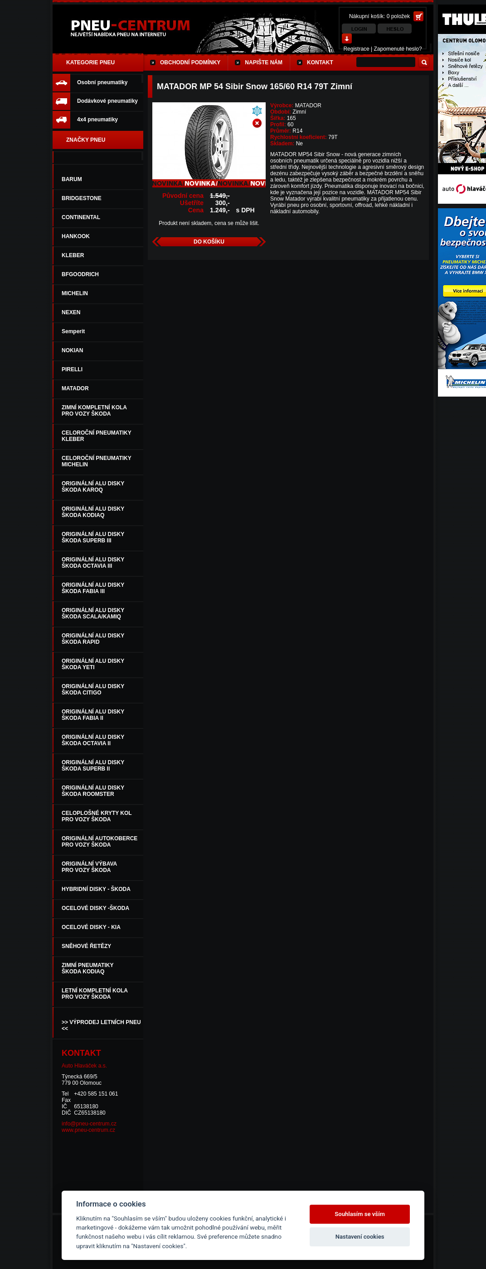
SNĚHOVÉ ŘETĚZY (86, 946)
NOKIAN (72, 350)
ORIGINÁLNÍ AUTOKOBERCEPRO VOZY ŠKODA (99, 841)
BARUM (72, 179)
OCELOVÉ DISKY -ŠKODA (95, 908)
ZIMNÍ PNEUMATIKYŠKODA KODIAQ (87, 968)
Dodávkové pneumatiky (107, 101)
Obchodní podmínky (190, 62)
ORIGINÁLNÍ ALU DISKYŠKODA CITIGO (93, 689)
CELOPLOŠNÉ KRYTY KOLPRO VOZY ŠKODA (97, 816)
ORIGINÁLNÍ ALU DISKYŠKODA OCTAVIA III (93, 562)
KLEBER (73, 255)
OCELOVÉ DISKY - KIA (91, 927)
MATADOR (75, 388)
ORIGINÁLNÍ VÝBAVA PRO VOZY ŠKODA (89, 867)
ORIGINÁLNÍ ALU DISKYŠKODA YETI (93, 664)
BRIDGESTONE (82, 198)
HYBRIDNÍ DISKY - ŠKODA (96, 889)
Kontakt (320, 62)
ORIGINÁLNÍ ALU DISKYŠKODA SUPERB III (93, 537)
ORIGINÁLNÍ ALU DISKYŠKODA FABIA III (93, 588)
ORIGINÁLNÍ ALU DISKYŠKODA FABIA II (93, 715)
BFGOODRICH (80, 274)
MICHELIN (75, 293)
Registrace (356, 49)
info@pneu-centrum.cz (89, 1124)
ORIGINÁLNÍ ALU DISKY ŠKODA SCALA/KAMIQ (93, 613)
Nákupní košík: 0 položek (379, 16)
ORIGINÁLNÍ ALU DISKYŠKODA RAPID (93, 638)
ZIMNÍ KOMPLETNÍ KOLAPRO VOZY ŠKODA (94, 410)
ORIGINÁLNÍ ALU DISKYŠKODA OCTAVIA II (93, 740)
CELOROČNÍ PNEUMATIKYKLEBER (96, 436)
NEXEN (71, 312)
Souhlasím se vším (360, 1214)
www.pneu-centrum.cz (88, 1130)
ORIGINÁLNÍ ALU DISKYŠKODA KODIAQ (93, 512)
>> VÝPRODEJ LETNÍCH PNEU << (101, 1025)
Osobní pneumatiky (102, 82)
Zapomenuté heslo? (398, 49)
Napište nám (263, 62)
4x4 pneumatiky (97, 119)
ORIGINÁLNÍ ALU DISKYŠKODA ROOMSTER (93, 791)
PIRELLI (72, 369)
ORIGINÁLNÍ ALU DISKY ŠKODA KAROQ (93, 486)
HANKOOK (76, 236)
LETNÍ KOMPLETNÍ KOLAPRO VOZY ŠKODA (95, 993)
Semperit (73, 331)
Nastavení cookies (359, 1236)
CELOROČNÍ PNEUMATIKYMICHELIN (96, 461)
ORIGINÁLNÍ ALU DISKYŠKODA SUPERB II (93, 765)
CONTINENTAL (81, 217)
